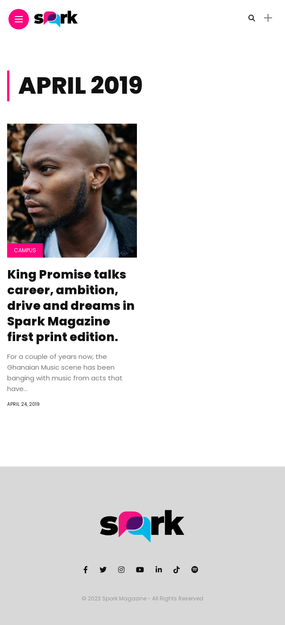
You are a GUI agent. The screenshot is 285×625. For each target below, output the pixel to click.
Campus (25, 250)
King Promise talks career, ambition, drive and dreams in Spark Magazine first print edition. (71, 305)
